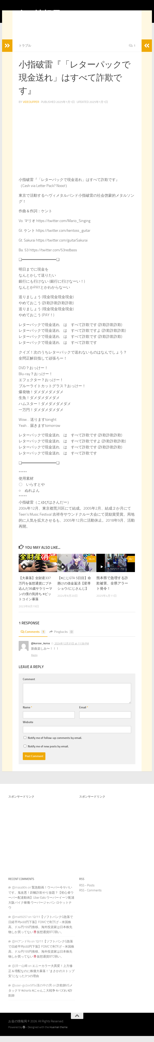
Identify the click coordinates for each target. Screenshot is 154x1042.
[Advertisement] (41, 842)
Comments (34, 638)
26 (92, 565)
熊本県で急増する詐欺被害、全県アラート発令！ (112, 589)
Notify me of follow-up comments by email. (55, 744)
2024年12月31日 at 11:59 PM (71, 649)
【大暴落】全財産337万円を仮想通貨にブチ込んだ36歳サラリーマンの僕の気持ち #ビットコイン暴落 (36, 594)
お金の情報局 (34, 14)
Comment (29, 685)
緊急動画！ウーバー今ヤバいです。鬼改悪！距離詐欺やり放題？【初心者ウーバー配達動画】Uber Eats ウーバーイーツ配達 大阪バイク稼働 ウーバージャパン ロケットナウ (41, 903)
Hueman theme (59, 1033)
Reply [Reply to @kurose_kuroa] (34, 661)
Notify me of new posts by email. (48, 752)
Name (27, 713)
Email (83, 713)
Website (28, 728)
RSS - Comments (90, 896)
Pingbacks (63, 638)
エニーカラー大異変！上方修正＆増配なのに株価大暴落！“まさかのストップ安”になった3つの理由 (41, 977)
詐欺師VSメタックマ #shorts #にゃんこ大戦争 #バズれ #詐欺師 (40, 996)
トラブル (25, 52)
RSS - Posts (87, 891)
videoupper (31, 108)
